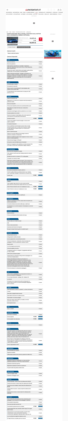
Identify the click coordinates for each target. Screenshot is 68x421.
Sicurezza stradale (30, 12)
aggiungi (40, 118)
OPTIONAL (20, 40)
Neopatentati (49, 12)
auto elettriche (16, 14)
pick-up (59, 14)
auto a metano (29, 14)
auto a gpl (35, 14)
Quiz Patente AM (16, 12)
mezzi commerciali (53, 14)
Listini (36, 12)
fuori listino (41, 14)
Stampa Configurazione (12, 44)
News (21, 12)
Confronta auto (42, 12)
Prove (24, 12)
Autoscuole (55, 12)
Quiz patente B (9, 12)
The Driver (60, 12)
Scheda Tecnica (11, 47)
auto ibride (23, 14)
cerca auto (46, 14)
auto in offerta (9, 14)
